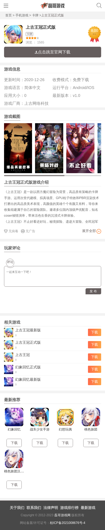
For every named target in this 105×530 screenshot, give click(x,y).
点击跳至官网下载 (52, 52)
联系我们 (34, 508)
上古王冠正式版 (41, 27)
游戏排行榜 (69, 508)
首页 (8, 15)
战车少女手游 (39, 429)
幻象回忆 (14, 429)
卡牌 (35, 15)
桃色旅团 (90, 429)
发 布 (93, 291)
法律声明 (50, 508)
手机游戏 (21, 15)
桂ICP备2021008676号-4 (67, 523)
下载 (94, 332)
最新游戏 (88, 508)
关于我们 (17, 508)
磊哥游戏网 (62, 515)
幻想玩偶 (65, 429)
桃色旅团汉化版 (15, 471)
